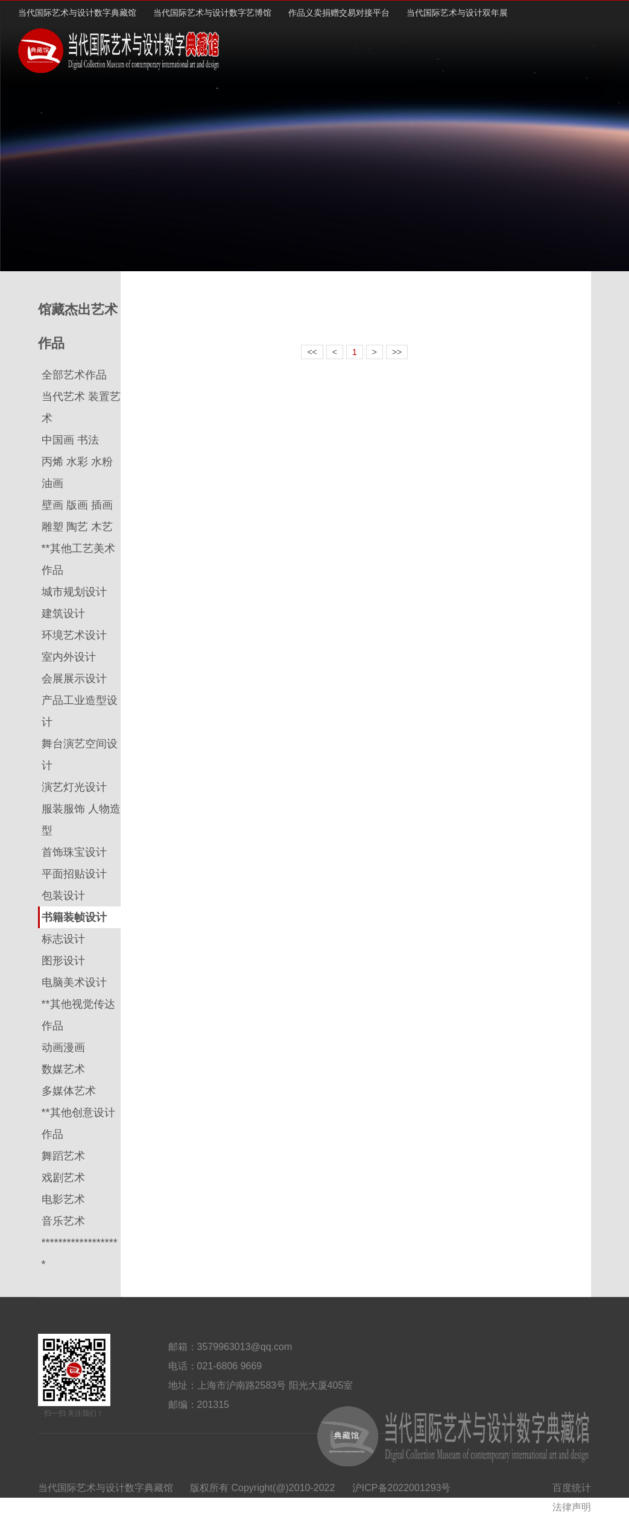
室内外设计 (69, 657)
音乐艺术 (63, 1221)
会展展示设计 (74, 679)
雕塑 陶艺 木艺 (77, 527)
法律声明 (571, 1507)
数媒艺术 (63, 1069)
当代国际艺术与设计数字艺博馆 (212, 12)
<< (312, 352)
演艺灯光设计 (74, 787)
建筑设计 (63, 614)
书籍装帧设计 (74, 917)
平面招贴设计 (74, 874)
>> (397, 352)
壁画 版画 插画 (77, 505)
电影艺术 (63, 1199)
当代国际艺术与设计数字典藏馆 (77, 12)
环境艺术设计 (74, 635)
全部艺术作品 (74, 375)
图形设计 (63, 961)
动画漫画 (63, 1047)
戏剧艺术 (63, 1178)
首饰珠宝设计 (74, 852)
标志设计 (63, 939)
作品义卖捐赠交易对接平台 (339, 12)
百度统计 (571, 1488)
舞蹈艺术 (63, 1156)
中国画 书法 (70, 440)
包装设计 (63, 896)
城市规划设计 (74, 592)
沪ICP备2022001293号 (401, 1488)
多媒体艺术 (69, 1091)
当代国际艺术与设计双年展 (457, 12)
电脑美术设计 (74, 982)
